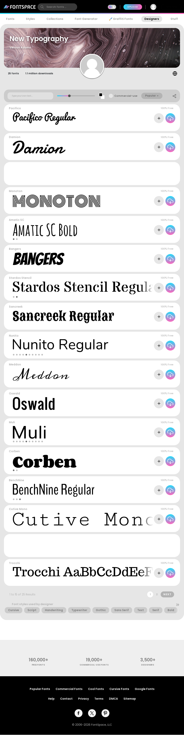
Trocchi (14, 566)
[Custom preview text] (30, 99)
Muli (12, 426)
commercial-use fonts (94, 668)
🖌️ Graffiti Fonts (121, 19)
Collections (54, 19)
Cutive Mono (18, 512)
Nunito (14, 339)
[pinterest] (105, 716)
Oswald (14, 397)
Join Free (171, 6)
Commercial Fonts (69, 692)
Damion (14, 140)
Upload (132, 6)
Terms (98, 702)
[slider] (69, 99)
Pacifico (15, 111)
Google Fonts (145, 692)
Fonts (10, 19)
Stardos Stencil (20, 281)
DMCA (113, 702)
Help (51, 702)
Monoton (15, 194)
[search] (57, 7)
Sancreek (16, 310)
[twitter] (92, 716)
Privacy (83, 702)
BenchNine (16, 483)
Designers (151, 19)
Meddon (15, 368)
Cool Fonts (96, 692)
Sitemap (129, 702)
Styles (30, 19)
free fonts (38, 668)
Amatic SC (16, 223)
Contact (66, 702)
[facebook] (79, 716)
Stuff (174, 19)
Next (167, 597)
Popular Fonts (40, 692)
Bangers (15, 252)
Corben (14, 454)
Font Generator (86, 19)
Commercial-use (125, 99)
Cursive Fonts (119, 692)
